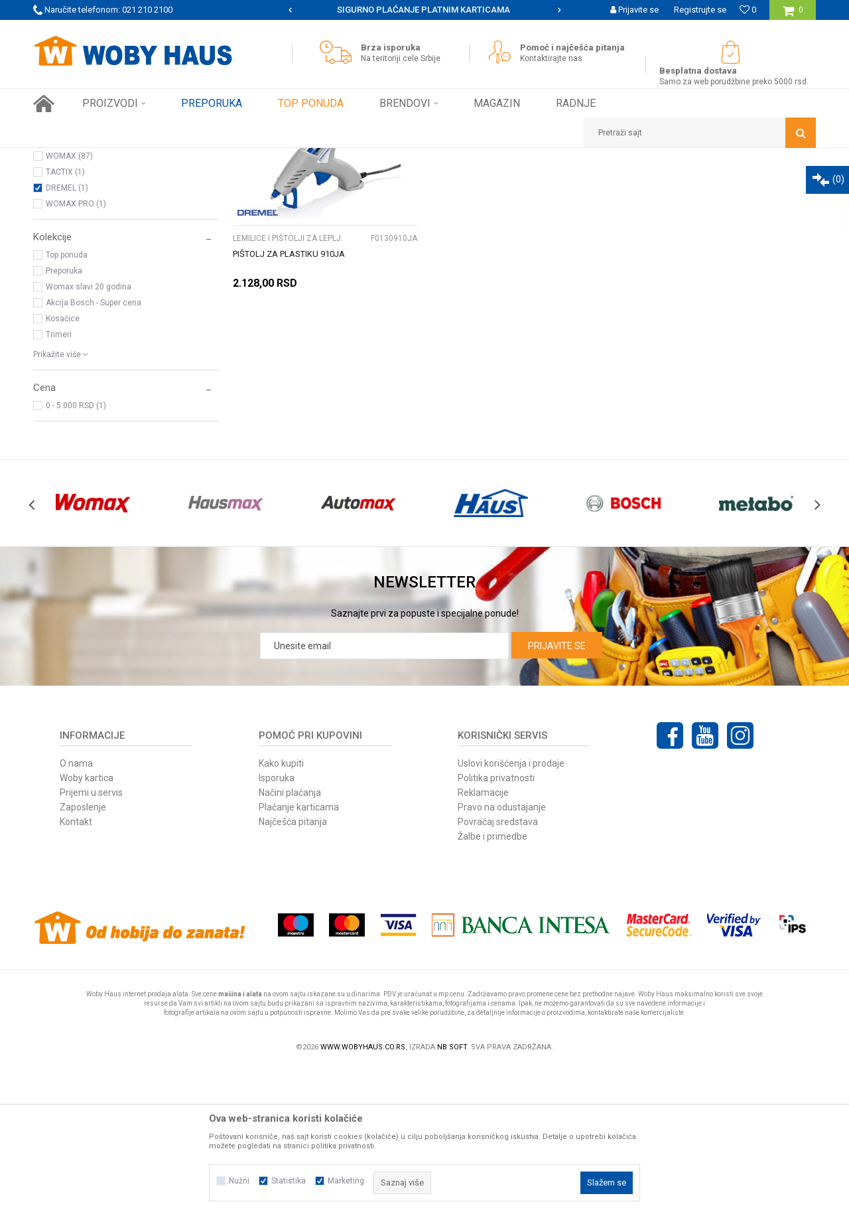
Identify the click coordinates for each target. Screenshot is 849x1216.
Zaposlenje (83, 955)
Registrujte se (700, 10)
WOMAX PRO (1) (76, 351)
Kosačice (63, 466)
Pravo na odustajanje (502, 955)
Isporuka (276, 926)
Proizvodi (127, 158)
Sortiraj (486, 182)
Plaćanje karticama (299, 955)
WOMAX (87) (69, 304)
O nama (76, 911)
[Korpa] (793, 15)
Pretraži (350, 204)
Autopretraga (430, 182)
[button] (700, 132)
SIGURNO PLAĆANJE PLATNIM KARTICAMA (423, 10)
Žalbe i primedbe (492, 984)
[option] (424, 10)
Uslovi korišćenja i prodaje (511, 911)
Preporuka (64, 418)
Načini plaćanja (290, 940)
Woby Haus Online (66, 158)
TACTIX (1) (65, 320)
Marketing (346, 1180)
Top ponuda (67, 403)
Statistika (288, 1180)
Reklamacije (483, 940)
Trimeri (59, 482)
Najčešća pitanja (293, 969)
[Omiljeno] (748, 10)
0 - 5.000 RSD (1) (76, 553)
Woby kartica (86, 926)
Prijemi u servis (91, 940)
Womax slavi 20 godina (88, 434)
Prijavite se (557, 794)
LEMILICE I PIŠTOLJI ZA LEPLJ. (94, 229)
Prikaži (677, 182)
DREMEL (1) (67, 336)
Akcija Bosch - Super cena (93, 450)
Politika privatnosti (496, 926)
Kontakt (76, 969)
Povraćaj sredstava (498, 969)
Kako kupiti (281, 911)
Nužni (239, 1180)
